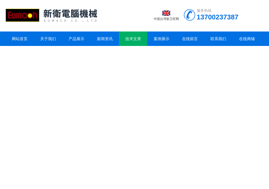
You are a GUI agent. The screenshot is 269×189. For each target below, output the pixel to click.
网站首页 (20, 38)
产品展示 (76, 38)
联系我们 (218, 38)
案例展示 (161, 38)
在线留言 (190, 38)
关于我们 (48, 38)
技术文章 (133, 38)
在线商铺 (247, 38)
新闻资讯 (105, 38)
